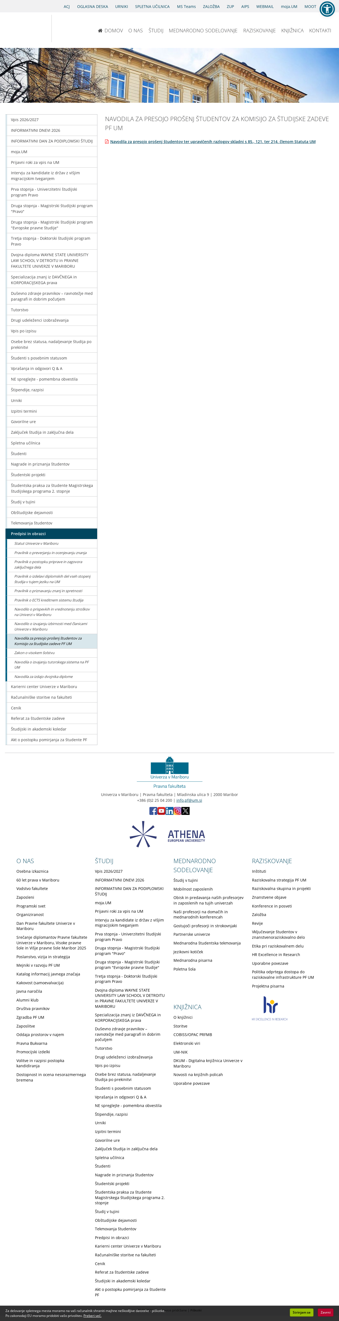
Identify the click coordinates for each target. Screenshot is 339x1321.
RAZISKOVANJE (259, 30)
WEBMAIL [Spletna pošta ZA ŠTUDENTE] (265, 6)
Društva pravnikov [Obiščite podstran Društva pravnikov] (33, 1008)
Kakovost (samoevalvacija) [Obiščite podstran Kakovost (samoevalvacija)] (39, 982)
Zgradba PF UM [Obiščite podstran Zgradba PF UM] (30, 1017)
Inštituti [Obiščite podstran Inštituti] (259, 871)
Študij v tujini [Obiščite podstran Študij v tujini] (23, 501)
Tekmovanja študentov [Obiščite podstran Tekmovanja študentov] (31, 523)
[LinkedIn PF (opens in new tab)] (169, 813)
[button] (327, 9)
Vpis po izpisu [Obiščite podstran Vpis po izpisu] (23, 330)
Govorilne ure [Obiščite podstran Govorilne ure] (23, 421)
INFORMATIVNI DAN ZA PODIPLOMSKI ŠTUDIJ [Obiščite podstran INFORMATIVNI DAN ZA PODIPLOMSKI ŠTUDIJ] (52, 141)
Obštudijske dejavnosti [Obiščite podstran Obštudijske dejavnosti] (32, 512)
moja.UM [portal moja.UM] (289, 6)
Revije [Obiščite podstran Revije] (257, 923)
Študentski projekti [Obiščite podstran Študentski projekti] (28, 474)
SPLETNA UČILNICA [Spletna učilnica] (152, 6)
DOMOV (110, 30)
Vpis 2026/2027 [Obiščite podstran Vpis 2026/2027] (25, 119)
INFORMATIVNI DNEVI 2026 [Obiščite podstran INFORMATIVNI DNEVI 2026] (35, 130)
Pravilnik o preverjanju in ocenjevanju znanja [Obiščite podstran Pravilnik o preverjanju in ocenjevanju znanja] (50, 552)
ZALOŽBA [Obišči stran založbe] (211, 6)
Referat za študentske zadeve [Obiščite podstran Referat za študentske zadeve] (38, 718)
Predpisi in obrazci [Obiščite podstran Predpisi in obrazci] (28, 533)
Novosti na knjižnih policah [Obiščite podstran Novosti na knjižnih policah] (198, 1074)
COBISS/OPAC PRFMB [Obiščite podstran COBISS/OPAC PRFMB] (192, 1034)
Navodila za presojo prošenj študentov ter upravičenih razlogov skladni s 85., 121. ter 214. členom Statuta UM (213, 141)
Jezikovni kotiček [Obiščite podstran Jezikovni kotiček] (188, 951)
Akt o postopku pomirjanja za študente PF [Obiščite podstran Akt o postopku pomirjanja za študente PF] (49, 739)
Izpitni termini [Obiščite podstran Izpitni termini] (24, 411)
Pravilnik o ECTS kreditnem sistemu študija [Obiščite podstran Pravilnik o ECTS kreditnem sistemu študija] (48, 600)
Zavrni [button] (326, 1312)
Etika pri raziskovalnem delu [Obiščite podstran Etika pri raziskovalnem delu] (278, 946)
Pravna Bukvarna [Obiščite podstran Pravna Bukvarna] (31, 1043)
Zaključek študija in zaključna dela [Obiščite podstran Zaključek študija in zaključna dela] (42, 432)
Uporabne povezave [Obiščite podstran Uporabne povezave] (270, 963)
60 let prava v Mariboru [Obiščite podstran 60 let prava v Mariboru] (37, 880)
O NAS (135, 30)
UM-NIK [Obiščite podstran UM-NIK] (180, 1052)
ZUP (230, 6)
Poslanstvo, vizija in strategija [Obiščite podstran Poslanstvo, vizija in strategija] (43, 956)
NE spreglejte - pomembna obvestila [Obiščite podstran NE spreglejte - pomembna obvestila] (44, 379)
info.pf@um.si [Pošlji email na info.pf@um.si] (189, 800)
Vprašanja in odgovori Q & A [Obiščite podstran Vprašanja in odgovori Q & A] (36, 368)
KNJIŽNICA (292, 30)
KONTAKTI (320, 30)
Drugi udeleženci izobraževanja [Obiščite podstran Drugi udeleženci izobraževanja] (40, 320)
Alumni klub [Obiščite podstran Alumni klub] (27, 1000)
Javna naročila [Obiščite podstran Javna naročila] (29, 991)
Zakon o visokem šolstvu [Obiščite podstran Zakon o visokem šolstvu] (34, 652)
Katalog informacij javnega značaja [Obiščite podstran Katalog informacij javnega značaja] (48, 974)
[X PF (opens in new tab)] (185, 813)
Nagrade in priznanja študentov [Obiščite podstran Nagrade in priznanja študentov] (40, 464)
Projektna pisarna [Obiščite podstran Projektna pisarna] (268, 986)
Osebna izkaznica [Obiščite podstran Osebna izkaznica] (32, 871)
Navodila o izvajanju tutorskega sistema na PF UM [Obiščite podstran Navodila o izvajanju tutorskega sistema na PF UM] (51, 665)
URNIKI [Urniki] (121, 6)
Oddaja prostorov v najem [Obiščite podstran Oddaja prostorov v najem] (40, 1034)
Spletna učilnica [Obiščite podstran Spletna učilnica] (25, 443)
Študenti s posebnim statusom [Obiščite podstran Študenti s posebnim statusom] (39, 358)
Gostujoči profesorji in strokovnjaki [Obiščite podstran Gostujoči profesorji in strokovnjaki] (205, 925)
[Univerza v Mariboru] (22, 28)
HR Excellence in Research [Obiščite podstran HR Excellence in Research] (276, 954)
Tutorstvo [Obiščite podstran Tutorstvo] (19, 309)
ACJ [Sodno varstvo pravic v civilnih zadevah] (67, 6)
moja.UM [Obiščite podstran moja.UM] (19, 151)
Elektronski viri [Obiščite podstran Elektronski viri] (186, 1043)
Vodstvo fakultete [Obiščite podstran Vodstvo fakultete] (32, 888)
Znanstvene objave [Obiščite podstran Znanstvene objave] (269, 897)
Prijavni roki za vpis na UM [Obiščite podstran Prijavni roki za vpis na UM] (35, 162)
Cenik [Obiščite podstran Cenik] (16, 708)
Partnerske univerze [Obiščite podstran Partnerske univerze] (191, 934)
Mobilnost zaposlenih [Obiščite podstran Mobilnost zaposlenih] (193, 889)
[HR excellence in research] (270, 1019)
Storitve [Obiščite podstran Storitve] (180, 1026)
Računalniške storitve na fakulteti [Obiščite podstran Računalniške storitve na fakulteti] (41, 697)
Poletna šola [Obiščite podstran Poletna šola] (184, 969)
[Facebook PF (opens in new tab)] (153, 813)
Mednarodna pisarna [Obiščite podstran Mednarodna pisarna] (192, 960)
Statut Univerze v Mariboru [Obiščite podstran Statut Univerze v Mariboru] (36, 543)
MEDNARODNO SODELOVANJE (203, 30)
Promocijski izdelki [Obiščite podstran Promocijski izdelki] (33, 1051)
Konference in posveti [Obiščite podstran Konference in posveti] (272, 906)
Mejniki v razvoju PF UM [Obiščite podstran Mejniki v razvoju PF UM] (38, 965)
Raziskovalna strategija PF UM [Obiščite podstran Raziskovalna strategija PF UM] (279, 880)
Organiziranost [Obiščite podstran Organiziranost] (30, 914)
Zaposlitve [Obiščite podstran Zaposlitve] (25, 1026)
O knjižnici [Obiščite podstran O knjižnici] (183, 1017)
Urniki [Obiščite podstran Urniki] (16, 400)
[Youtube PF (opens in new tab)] (161, 813)
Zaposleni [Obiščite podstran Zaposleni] (25, 897)
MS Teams (186, 6)
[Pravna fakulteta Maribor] (69, 28)
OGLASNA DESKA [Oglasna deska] (92, 6)
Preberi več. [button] (92, 1315)
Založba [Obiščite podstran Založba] (259, 914)
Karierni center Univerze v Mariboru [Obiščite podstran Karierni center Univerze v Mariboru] (44, 686)
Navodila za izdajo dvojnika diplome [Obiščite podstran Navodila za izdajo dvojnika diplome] (43, 676)
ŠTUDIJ (156, 30)
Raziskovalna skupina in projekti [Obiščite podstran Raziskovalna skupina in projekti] (281, 888)
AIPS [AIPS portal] (245, 6)
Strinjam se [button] (302, 1312)
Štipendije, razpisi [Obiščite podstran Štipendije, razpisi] (27, 389)
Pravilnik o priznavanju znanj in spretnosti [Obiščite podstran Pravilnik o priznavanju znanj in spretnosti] (48, 590)
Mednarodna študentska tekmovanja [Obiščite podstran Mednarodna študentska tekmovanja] (207, 943)
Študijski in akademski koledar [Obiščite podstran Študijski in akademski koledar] (38, 729)
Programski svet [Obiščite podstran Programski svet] (30, 906)
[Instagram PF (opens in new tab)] (177, 813)
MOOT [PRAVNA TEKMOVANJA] (310, 6)
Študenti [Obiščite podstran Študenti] (19, 453)
